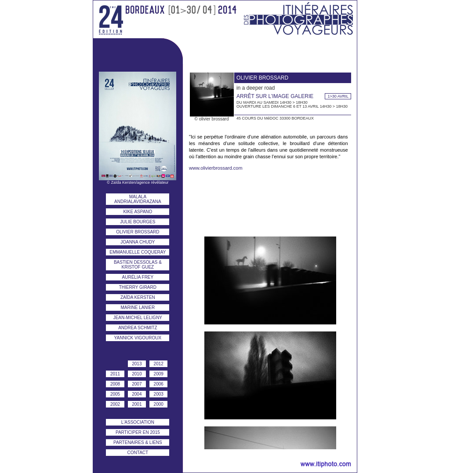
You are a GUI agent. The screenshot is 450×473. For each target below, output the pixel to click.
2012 (158, 363)
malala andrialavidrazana (137, 199)
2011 (115, 373)
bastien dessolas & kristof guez (138, 264)
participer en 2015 (138, 432)
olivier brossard (137, 231)
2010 (137, 373)
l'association (137, 422)
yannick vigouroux (138, 337)
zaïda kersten (137, 297)
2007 (137, 384)
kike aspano (137, 211)
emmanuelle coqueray (137, 252)
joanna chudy (137, 242)
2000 (158, 404)
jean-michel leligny (137, 317)
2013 (137, 363)
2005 (115, 394)
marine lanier (137, 307)
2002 (115, 404)
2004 (137, 394)
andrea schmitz (137, 327)
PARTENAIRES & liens (137, 442)
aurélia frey (138, 277)
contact (138, 452)
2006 (158, 384)
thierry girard (137, 287)
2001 (137, 404)
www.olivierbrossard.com (216, 168)
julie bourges (137, 221)
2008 (115, 384)
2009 (158, 373)
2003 (158, 394)
